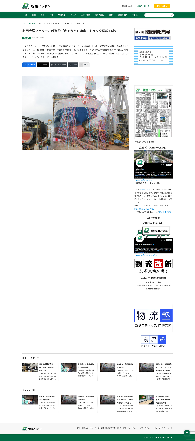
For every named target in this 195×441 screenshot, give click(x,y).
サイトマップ (94, 428)
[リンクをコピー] (58, 64)
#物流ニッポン (146, 190)
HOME (78, 428)
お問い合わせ (162, 6)
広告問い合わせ (143, 6)
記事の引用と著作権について (111, 428)
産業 (51, 15)
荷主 (43, 15)
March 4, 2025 (165, 212)
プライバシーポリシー (130, 428)
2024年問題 (122, 15)
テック (73, 15)
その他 (134, 15)
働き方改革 (99, 15)
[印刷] (73, 64)
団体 (34, 15)
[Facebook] (29, 64)
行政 (25, 15)
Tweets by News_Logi (143, 180)
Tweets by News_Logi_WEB (145, 255)
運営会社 (85, 428)
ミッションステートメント (163, 428)
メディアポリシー (146, 428)
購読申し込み (127, 6)
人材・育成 (85, 15)
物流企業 (61, 15)
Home (23, 23)
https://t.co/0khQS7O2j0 (144, 209)
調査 (111, 15)
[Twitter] (43, 64)
